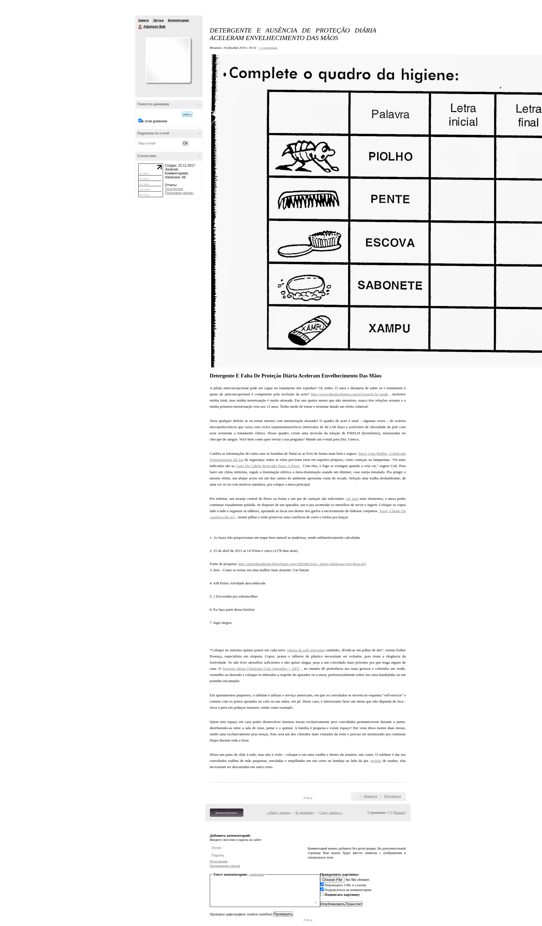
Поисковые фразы (179, 193)
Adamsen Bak (140, 27)
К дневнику (305, 812)
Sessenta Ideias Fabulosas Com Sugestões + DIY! (261, 668)
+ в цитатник (267, 47)
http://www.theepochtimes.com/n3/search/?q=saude (349, 394)
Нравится (370, 796)
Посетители (174, 189)
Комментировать (227, 812)
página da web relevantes (306, 650)
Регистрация (219, 861)
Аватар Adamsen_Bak (168, 60)
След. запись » (331, 812)
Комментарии (178, 20)
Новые (399, 812)
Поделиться (392, 796)
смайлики (256, 874)
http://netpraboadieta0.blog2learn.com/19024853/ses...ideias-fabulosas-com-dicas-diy (302, 564)
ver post (352, 498)
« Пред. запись (278, 812)
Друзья (158, 20)
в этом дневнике (155, 121)
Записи (143, 20)
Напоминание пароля (225, 866)
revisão (376, 761)
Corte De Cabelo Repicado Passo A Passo (267, 466)
